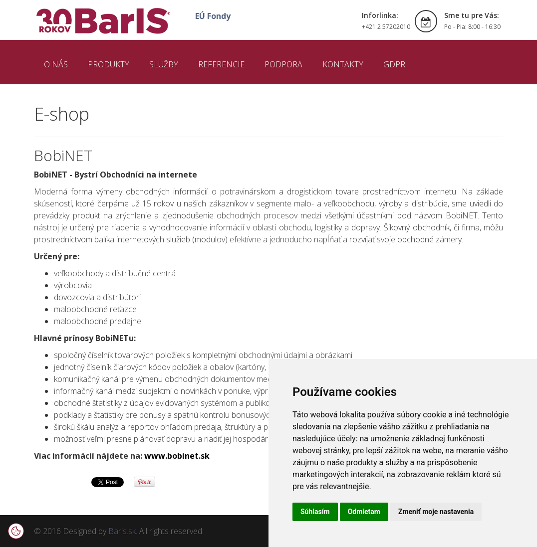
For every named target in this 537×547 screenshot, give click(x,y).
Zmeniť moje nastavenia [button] (436, 512)
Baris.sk (122, 531)
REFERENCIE (221, 64)
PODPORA (283, 64)
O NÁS (56, 64)
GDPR (394, 64)
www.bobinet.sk (177, 455)
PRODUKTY (108, 64)
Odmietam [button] (364, 512)
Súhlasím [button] (315, 512)
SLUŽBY (163, 64)
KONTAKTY (342, 64)
